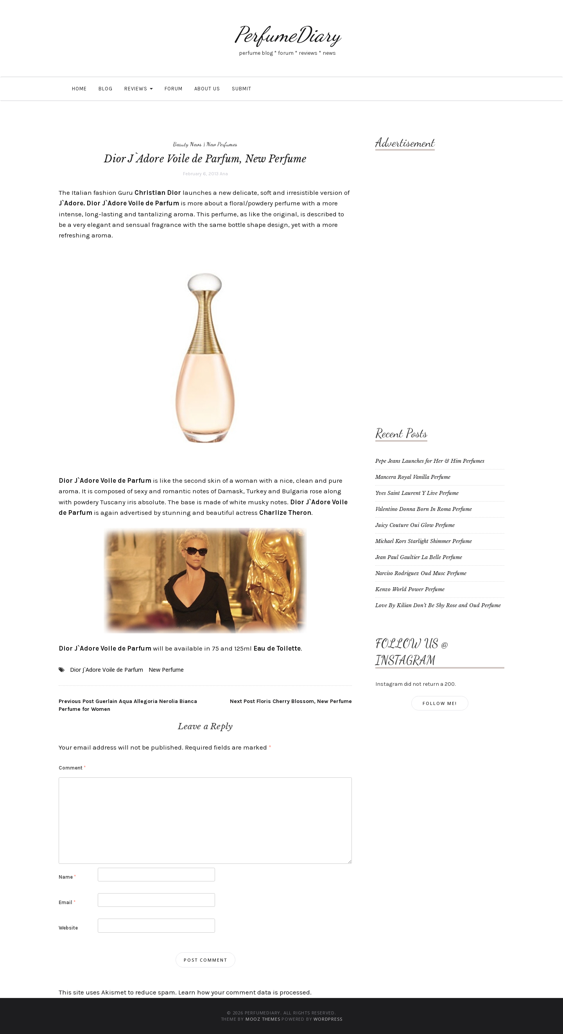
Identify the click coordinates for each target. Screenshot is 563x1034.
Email (67, 902)
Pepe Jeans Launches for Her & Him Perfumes (429, 461)
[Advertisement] (406, 279)
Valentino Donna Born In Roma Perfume (423, 509)
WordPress (328, 1019)
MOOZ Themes (263, 1019)
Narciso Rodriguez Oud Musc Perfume (420, 573)
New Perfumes (221, 143)
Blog (106, 89)
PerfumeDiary (287, 34)
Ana (224, 173)
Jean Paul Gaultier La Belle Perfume (418, 557)
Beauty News (187, 143)
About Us (207, 89)
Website (68, 928)
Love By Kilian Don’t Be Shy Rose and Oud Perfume (438, 605)
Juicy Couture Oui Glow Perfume (415, 525)
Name (67, 877)
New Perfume (166, 669)
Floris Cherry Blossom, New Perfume (291, 701)
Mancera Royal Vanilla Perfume (412, 477)
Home (78, 89)
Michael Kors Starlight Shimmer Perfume (423, 541)
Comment (72, 768)
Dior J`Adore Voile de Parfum (106, 669)
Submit (241, 89)
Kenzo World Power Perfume (410, 589)
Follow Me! (440, 703)
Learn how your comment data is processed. (245, 992)
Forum (174, 89)
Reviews (138, 89)
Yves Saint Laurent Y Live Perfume (417, 493)
